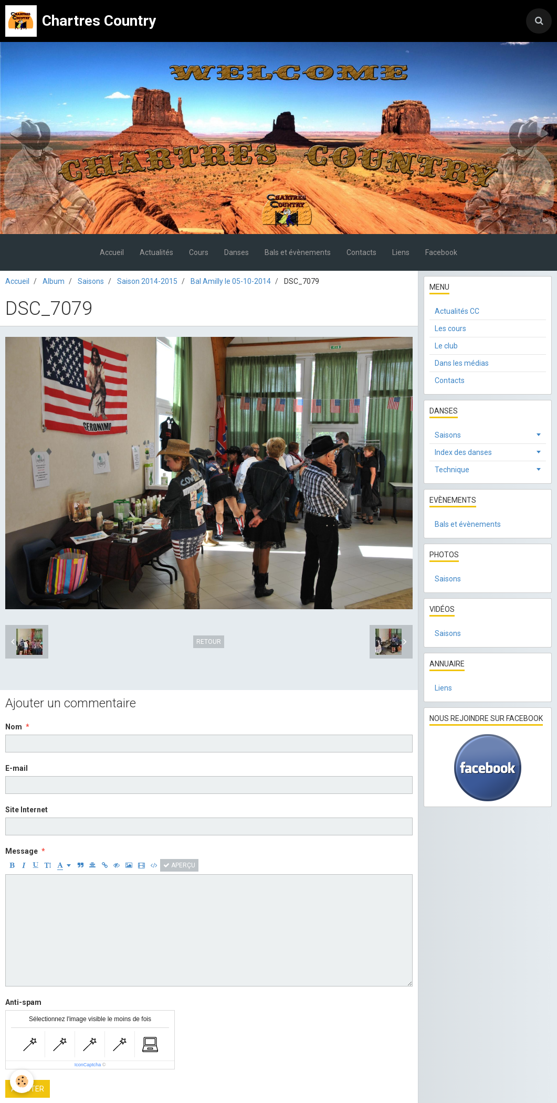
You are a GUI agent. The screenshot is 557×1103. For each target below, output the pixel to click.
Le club (446, 346)
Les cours (450, 328)
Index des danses (463, 452)
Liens (400, 252)
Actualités (156, 252)
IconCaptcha (88, 1064)
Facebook (441, 252)
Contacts (361, 252)
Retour (208, 641)
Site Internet (26, 809)
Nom (13, 727)
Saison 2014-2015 (147, 281)
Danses (236, 252)
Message (21, 851)
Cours (198, 252)
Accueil (112, 252)
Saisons (91, 281)
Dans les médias (462, 363)
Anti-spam (23, 1002)
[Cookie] (22, 1081)
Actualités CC (457, 311)
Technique (452, 469)
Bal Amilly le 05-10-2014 (231, 281)
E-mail (16, 768)
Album (54, 281)
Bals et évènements (298, 252)
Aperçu (179, 865)
